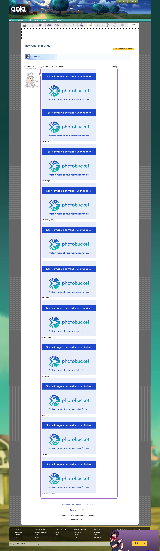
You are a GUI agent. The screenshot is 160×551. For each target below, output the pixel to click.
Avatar (32, 25)
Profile (134, 24)
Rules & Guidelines (80, 529)
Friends (81, 25)
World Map (97, 537)
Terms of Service (40, 529)
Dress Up (97, 532)
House (40, 25)
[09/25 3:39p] (82, 504)
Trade (76, 537)
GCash (20, 20)
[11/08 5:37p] (74, 504)
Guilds (56, 534)
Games (51, 20)
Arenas (57, 532)
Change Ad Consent (41, 532)
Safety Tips (97, 529)
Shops (28, 20)
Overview (25, 25)
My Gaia (12, 20)
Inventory (64, 25)
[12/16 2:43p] (66, 504)
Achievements (107, 25)
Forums (35, 20)
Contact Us (18, 532)
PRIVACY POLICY (60, 529)
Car (49, 25)
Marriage (115, 25)
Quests (98, 25)
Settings (122, 25)
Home (93, 504)
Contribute (77, 532)
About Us (18, 529)
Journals (77, 534)
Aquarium (57, 25)
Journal (90, 25)
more (45, 25)
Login (133, 2)
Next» (89, 504)
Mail (72, 25)
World (43, 20)
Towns (56, 537)
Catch (59, 20)
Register (122, 2)
